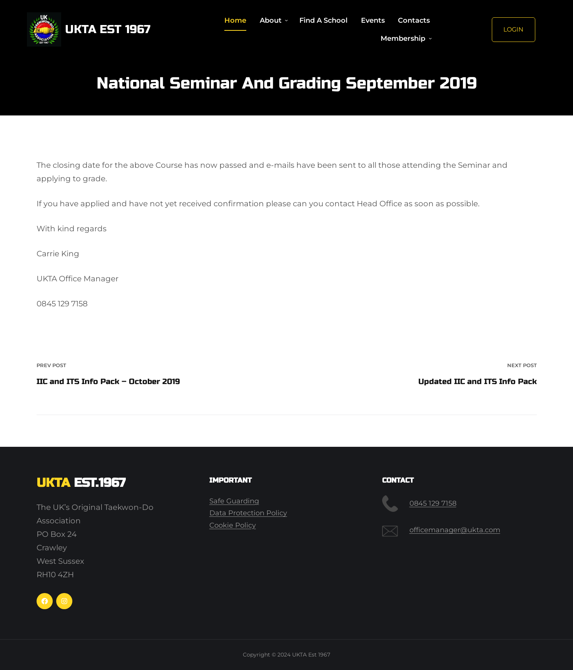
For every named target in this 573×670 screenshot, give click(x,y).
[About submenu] (286, 20)
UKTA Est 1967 (107, 29)
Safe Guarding (234, 501)
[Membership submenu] (430, 38)
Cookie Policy (232, 525)
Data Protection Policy (248, 513)
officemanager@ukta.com (454, 530)
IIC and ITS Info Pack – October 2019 (108, 381)
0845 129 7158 (432, 503)
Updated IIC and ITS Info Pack (477, 381)
